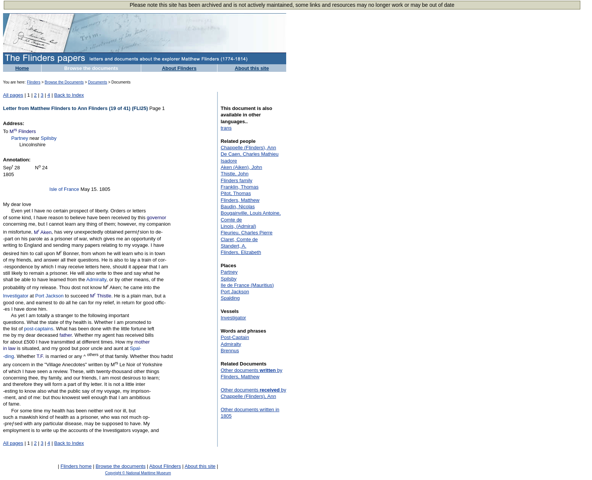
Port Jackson (49, 296)
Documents (97, 82)
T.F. (40, 356)
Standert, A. (233, 246)
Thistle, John (234, 174)
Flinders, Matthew (239, 200)
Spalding (230, 298)
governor (156, 217)
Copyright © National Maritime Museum (138, 473)
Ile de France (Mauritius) (247, 285)
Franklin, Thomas (239, 187)
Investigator (15, 296)
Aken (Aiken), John (241, 167)
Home (22, 68)
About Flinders (179, 68)
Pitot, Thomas (235, 193)
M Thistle (100, 296)
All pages (13, 95)
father (66, 335)
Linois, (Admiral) (238, 226)
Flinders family (236, 180)
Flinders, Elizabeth (240, 252)
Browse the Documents (64, 82)
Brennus (229, 350)
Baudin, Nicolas (237, 206)
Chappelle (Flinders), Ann (248, 147)
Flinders (33, 82)
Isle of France (64, 189)
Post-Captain (234, 337)
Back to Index (69, 95)
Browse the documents (91, 68)
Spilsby (49, 138)
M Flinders (22, 131)
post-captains (38, 328)
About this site (252, 68)
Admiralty (96, 279)
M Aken (43, 232)
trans (225, 128)
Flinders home (75, 466)
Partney (19, 138)
